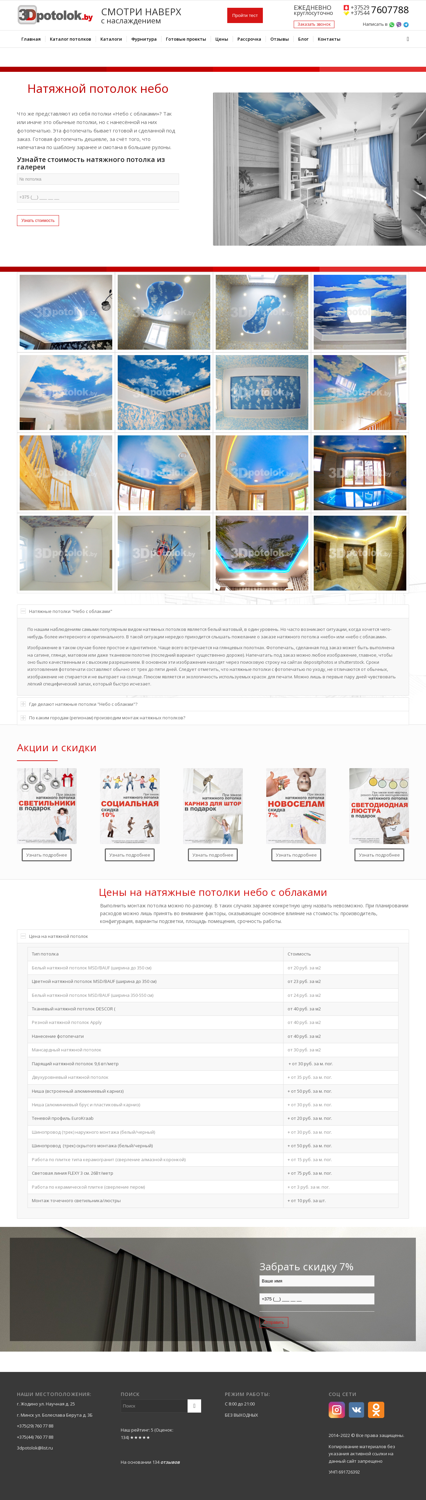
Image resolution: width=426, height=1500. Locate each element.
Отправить (274, 1322)
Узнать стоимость (38, 220)
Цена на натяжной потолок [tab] (54, 936)
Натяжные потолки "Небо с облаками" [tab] (66, 611)
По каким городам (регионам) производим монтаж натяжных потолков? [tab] (103, 718)
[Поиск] (406, 38)
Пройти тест (245, 15)
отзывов (170, 1462)
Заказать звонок (314, 24)
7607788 (390, 10)
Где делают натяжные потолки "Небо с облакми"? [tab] (79, 704)
